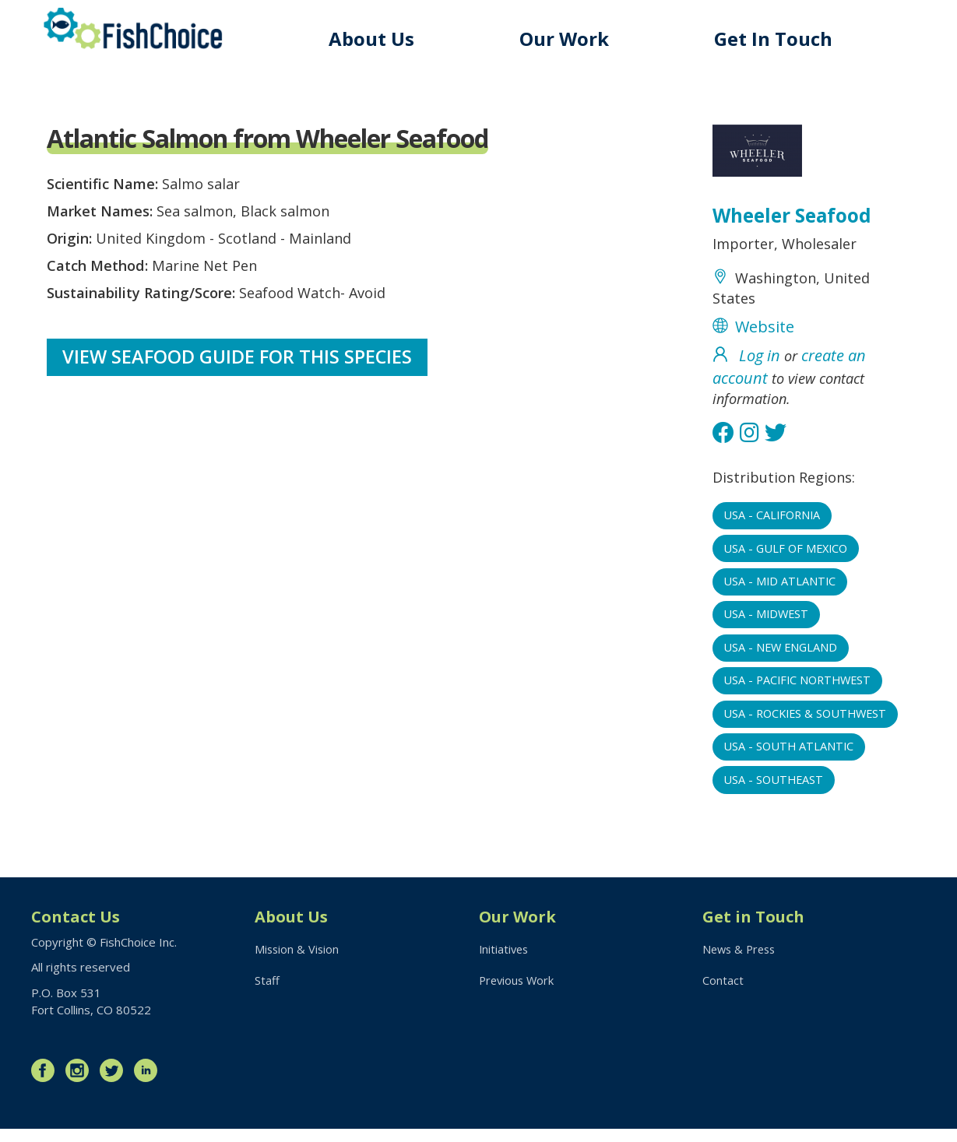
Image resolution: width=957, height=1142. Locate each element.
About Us (382, 38)
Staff (267, 995)
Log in (759, 367)
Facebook (46, 1083)
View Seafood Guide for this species (238, 374)
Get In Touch (777, 38)
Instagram (81, 1083)
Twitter (115, 1083)
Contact (723, 995)
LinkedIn (149, 1083)
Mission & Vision (298, 963)
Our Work (571, 38)
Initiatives (505, 963)
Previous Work (518, 995)
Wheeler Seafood (795, 218)
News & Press (741, 963)
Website (764, 337)
